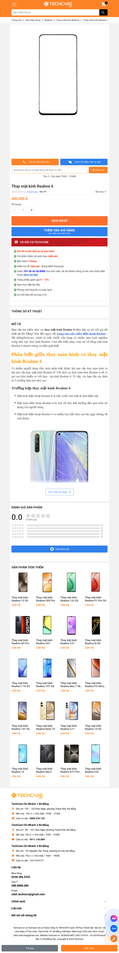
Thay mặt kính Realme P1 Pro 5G (95, 599)
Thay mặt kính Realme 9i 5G (93, 642)
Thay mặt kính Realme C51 (93, 770)
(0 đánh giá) (32, 192)
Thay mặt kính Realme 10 (20, 770)
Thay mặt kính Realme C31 (68, 642)
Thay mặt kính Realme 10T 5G (45, 685)
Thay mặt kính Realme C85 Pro (45, 599)
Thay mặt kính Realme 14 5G (93, 727)
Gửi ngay (98, 170)
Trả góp (30, 948)
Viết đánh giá (59, 549)
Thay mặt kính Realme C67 (44, 642)
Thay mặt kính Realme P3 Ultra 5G (94, 685)
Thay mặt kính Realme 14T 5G (21, 727)
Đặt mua (89, 948)
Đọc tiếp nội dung (59, 492)
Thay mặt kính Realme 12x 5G (69, 599)
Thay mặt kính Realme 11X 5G (21, 685)
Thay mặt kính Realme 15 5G (20, 599)
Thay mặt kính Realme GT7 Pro (70, 770)
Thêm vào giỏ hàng (59, 231)
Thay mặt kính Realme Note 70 (45, 727)
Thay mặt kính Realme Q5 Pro (20, 642)
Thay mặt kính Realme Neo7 (44, 770)
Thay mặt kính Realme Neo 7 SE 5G (70, 685)
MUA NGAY (59, 221)
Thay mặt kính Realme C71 (68, 727)
